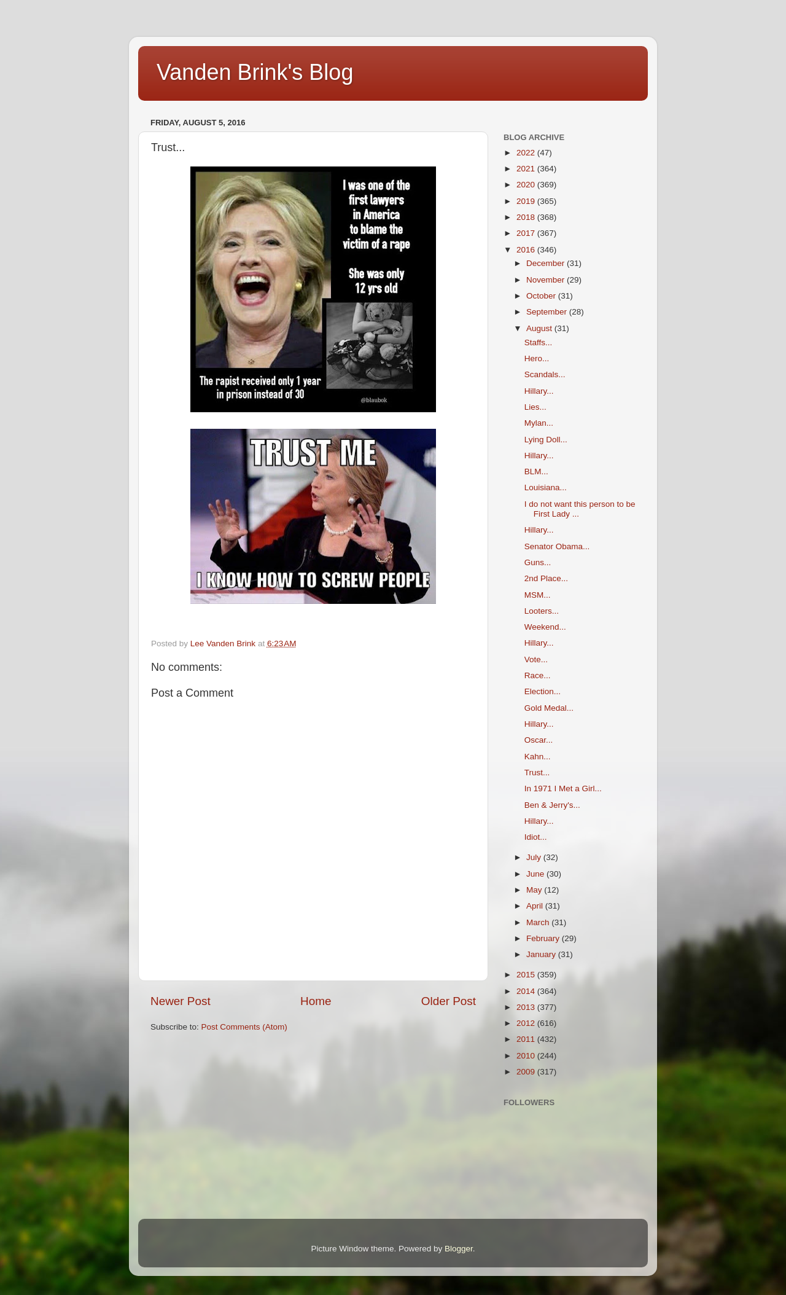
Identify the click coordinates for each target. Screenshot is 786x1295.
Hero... (537, 358)
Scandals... (545, 374)
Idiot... (535, 837)
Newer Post (180, 1001)
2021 (526, 168)
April (535, 905)
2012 (526, 1023)
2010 (526, 1055)
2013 (526, 1007)
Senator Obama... (557, 546)
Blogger (459, 1248)
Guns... (537, 562)
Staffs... (538, 342)
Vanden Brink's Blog (255, 72)
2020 (526, 184)
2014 (526, 991)
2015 (526, 974)
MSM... (537, 595)
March (538, 922)
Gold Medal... (549, 708)
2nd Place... (546, 578)
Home (315, 1001)
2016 (526, 249)
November (546, 279)
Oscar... (538, 740)
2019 (526, 201)
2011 (526, 1039)
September (547, 311)
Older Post (448, 1001)
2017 (526, 233)
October (542, 295)
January (542, 954)
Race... (537, 675)
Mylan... (538, 423)
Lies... (535, 407)
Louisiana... (545, 487)
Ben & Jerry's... (552, 805)
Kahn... (537, 756)
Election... (542, 691)
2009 (526, 1071)
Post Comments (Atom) (244, 1026)
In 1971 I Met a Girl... (563, 788)
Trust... (537, 772)
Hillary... (539, 391)
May (535, 889)
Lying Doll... (545, 439)
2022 (526, 152)
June (536, 873)
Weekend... (545, 627)
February (544, 938)
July (534, 857)
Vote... (536, 659)
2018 (526, 217)
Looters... (541, 611)
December (546, 263)
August (540, 328)
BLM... (536, 471)
